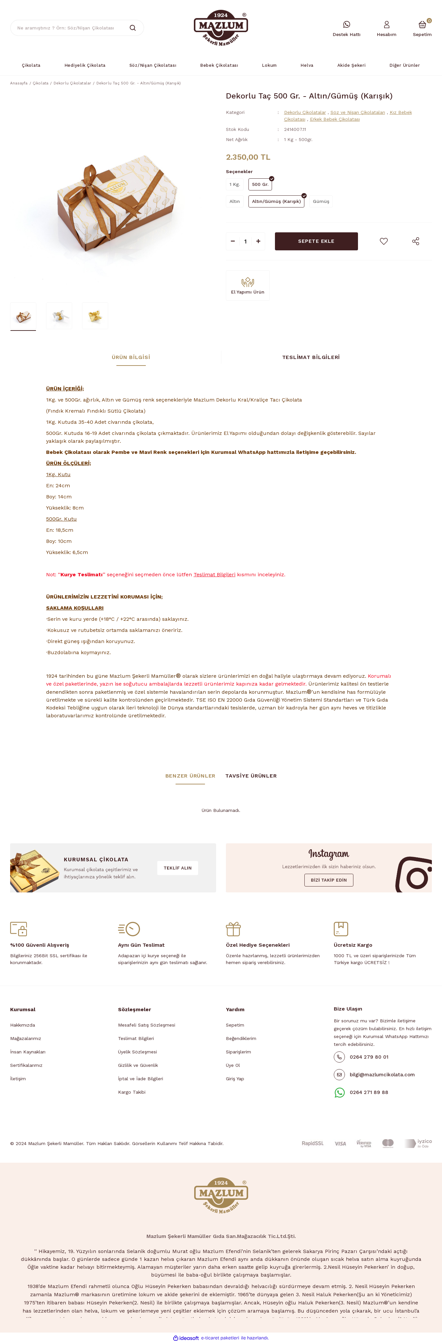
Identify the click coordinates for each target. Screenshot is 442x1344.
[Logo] (221, 27)
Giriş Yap (235, 1079)
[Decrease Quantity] (232, 242)
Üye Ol (233, 1066)
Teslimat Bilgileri (311, 358)
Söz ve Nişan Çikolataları (358, 113)
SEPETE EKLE (316, 242)
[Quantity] (245, 242)
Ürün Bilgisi (131, 358)
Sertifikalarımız (26, 1066)
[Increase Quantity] (258, 242)
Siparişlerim (238, 1052)
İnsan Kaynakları (27, 1052)
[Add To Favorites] (384, 242)
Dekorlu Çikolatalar (305, 113)
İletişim (18, 1079)
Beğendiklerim (241, 1039)
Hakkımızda (22, 1026)
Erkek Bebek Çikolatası (335, 120)
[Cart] (422, 28)
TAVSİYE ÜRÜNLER (251, 777)
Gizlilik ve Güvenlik (138, 1066)
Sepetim (235, 1026)
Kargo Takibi (131, 1093)
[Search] (77, 28)
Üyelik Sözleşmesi (137, 1052)
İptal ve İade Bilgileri (140, 1079)
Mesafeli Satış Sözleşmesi (146, 1026)
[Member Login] (387, 28)
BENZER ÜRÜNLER (190, 777)
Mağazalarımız (25, 1039)
